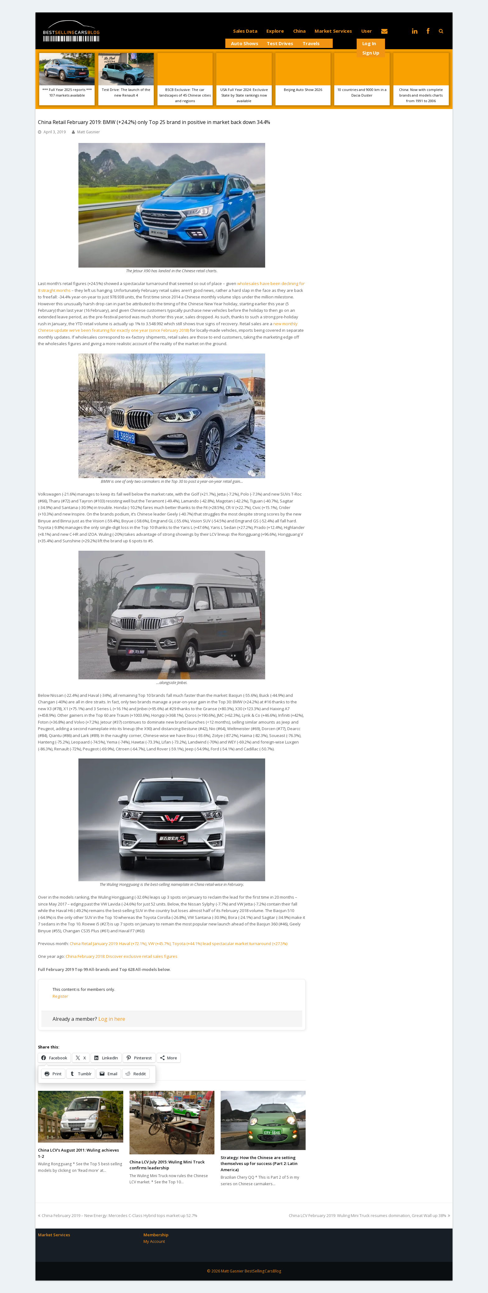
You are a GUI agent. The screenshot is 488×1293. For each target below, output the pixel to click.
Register (60, 996)
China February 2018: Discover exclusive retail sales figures (121, 956)
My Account (154, 1241)
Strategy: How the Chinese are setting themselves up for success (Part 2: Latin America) (259, 1163)
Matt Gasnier (88, 132)
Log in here (111, 1018)
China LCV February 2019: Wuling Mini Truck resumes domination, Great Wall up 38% (369, 1215)
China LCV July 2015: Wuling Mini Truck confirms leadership (166, 1165)
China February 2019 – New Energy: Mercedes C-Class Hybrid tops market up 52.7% (117, 1215)
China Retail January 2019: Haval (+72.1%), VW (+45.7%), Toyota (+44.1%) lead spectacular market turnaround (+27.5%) (178, 943)
